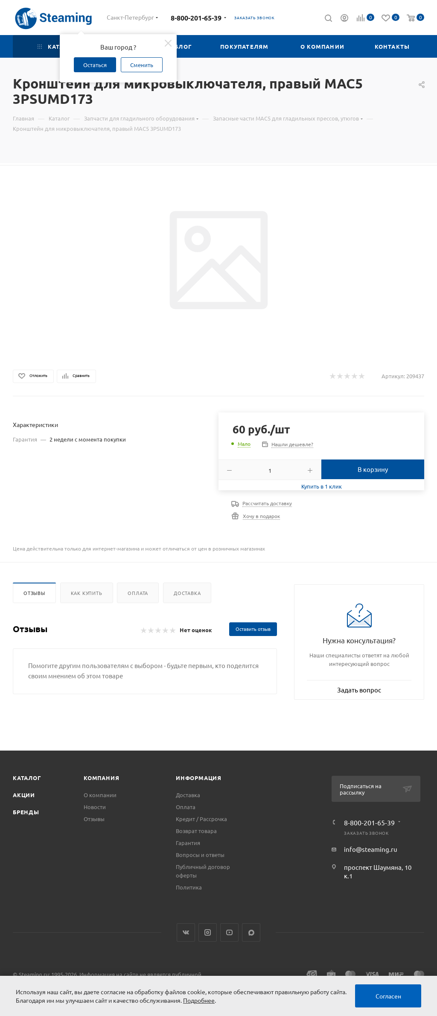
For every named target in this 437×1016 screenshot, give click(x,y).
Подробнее (199, 1000)
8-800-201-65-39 (196, 17)
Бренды (26, 812)
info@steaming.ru (370, 849)
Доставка (187, 592)
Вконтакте (186, 932)
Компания (101, 777)
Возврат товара (196, 830)
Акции (24, 794)
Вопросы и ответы (200, 854)
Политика (189, 887)
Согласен (388, 996)
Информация (198, 777)
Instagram (207, 932)
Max (251, 932)
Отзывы (34, 592)
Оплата (138, 592)
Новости (95, 806)
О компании (100, 794)
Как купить (86, 592)
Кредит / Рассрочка (201, 818)
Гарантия (188, 842)
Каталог (27, 777)
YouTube (229, 932)
